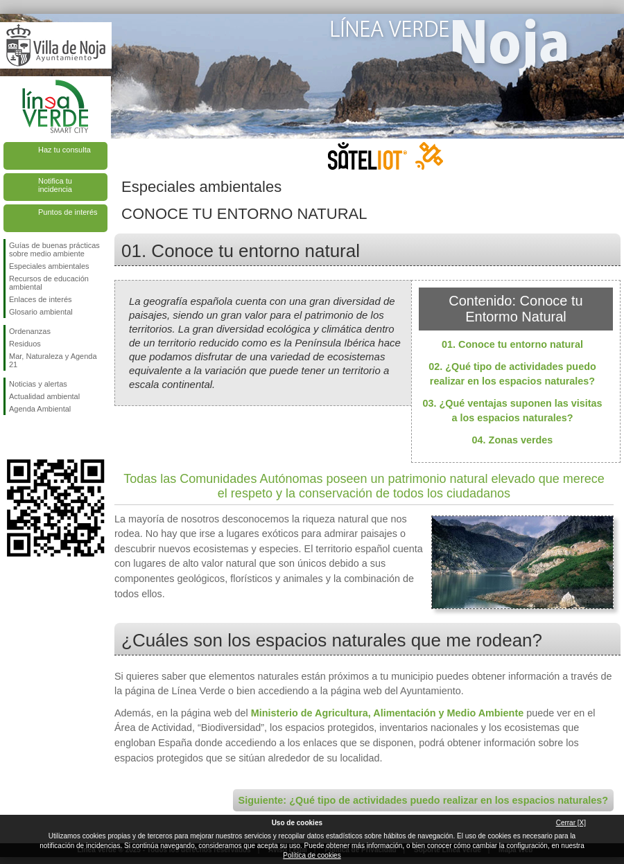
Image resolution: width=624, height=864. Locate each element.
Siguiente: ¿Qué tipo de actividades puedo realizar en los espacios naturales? (423, 800)
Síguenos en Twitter (34, 437)
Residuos (25, 344)
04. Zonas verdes (512, 440)
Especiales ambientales (49, 266)
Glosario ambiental (41, 312)
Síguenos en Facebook (11, 437)
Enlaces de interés (40, 299)
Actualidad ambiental (44, 396)
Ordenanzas (30, 331)
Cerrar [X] (571, 823)
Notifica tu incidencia (55, 185)
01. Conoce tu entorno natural (512, 344)
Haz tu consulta (64, 150)
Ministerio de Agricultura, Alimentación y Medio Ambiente (387, 712)
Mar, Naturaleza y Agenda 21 (53, 360)
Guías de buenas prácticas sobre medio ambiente (54, 249)
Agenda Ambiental (40, 409)
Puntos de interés (68, 212)
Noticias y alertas (38, 384)
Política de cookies (311, 855)
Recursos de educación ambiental (49, 282)
